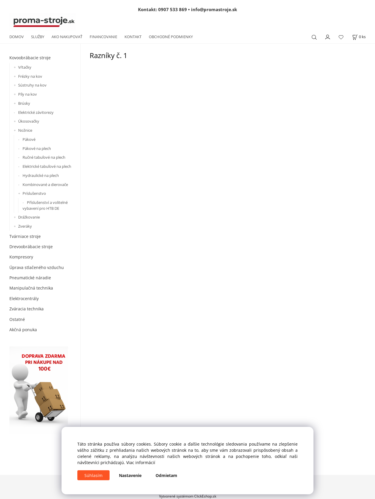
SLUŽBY (37, 36)
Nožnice (25, 130)
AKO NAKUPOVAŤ (67, 36)
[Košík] (359, 36)
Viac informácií (140, 462)
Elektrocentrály (24, 298)
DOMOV (16, 36)
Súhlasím (93, 475)
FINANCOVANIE (103, 36)
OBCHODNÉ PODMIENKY (171, 36)
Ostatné (17, 319)
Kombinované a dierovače (45, 184)
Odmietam (166, 475)
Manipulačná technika (31, 288)
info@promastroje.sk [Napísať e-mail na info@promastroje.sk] (214, 9)
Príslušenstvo (34, 193)
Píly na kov (27, 94)
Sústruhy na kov (32, 85)
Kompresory (21, 257)
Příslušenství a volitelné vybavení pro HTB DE (45, 205)
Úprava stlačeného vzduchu (36, 267)
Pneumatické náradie (30, 277)
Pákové (29, 139)
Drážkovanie (29, 217)
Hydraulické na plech (41, 175)
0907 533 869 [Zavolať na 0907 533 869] (172, 9)
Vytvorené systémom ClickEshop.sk (187, 496)
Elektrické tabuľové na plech (47, 166)
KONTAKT (133, 36)
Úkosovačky (28, 121)
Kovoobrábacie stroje (30, 57)
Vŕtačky (24, 67)
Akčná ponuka (23, 329)
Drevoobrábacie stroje (31, 246)
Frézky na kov (30, 76)
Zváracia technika (26, 309)
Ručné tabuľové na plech (44, 157)
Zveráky (25, 226)
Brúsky (24, 103)
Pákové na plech (37, 148)
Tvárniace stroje (25, 236)
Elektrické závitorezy (36, 112)
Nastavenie (130, 475)
